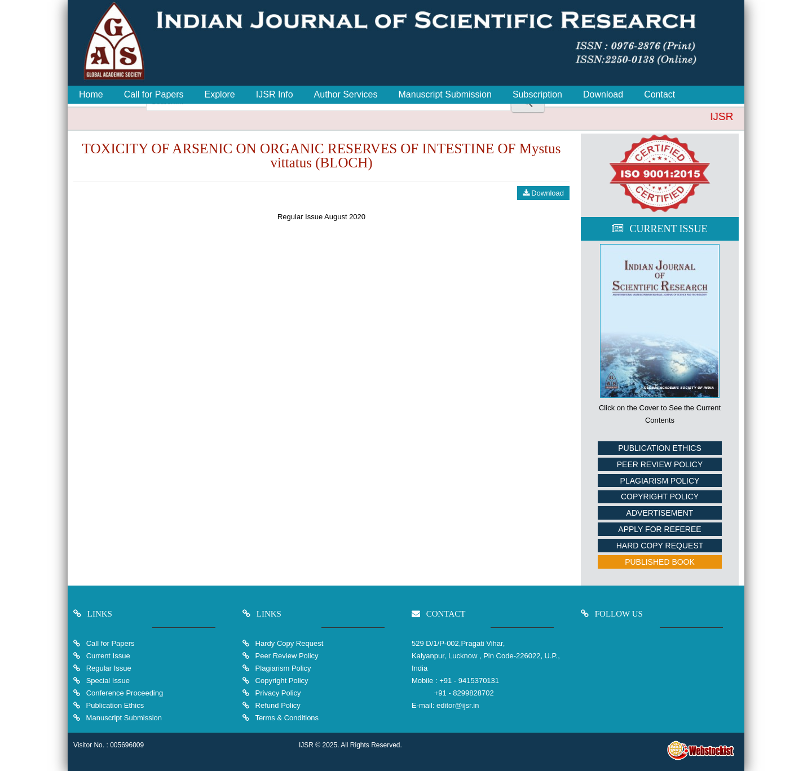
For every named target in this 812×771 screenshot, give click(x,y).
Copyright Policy (660, 496)
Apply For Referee (659, 529)
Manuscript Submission (445, 94)
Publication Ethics (659, 448)
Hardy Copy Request (288, 643)
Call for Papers (154, 94)
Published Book (660, 561)
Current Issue (108, 656)
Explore (220, 94)
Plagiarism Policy (660, 480)
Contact (659, 94)
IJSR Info (274, 94)
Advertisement (660, 512)
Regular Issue (108, 668)
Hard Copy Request (660, 545)
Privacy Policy (277, 693)
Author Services (346, 94)
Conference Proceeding (125, 693)
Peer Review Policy (660, 464)
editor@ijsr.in (457, 705)
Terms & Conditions (286, 718)
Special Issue (108, 680)
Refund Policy (277, 705)
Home (91, 94)
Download (603, 94)
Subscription (537, 94)
